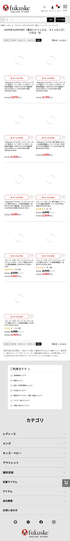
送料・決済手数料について (23, 385)
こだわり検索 (60, 20)
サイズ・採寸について (21, 400)
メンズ (7, 443)
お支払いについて (20, 390)
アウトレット (11, 462)
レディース (9, 434)
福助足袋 (8, 472)
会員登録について (20, 375)
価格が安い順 (22, 40)
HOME (3, 25)
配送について (18, 380)
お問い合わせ (10, 510)
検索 (50, 20)
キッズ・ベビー (12, 453)
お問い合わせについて (21, 405)
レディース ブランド (13, 25)
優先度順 (14, 40)
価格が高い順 (31, 40)
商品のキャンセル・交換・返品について (28, 395)
